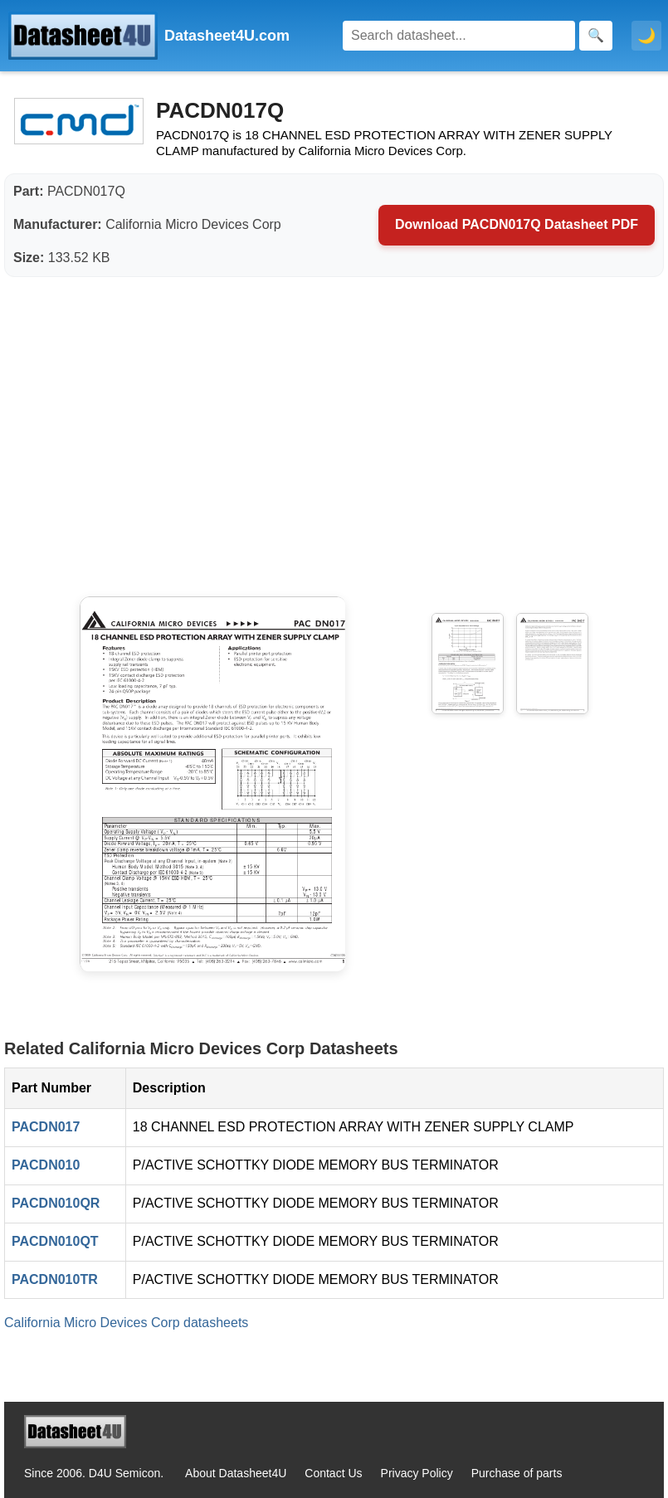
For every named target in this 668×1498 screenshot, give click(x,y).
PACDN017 (46, 1127)
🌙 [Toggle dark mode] (646, 35)
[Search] (459, 36)
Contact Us (333, 1473)
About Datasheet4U (235, 1473)
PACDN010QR (56, 1203)
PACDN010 (46, 1165)
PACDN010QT (55, 1241)
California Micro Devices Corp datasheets (126, 1323)
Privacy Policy (417, 1473)
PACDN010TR (55, 1279)
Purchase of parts (517, 1473)
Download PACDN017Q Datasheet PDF (516, 224)
